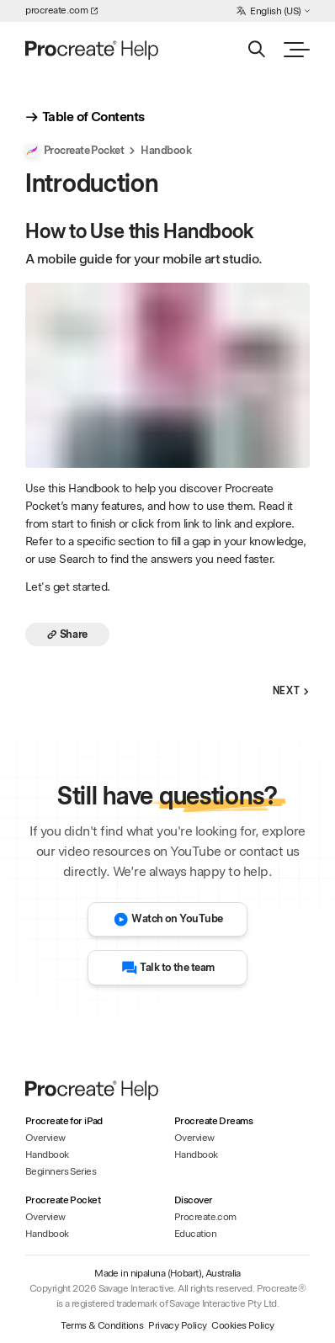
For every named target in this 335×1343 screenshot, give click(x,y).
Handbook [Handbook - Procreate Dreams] (196, 1154)
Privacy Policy (177, 1325)
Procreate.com (205, 1217)
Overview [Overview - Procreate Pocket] (45, 1217)
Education (195, 1233)
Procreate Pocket (74, 150)
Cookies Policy (242, 1325)
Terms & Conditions (102, 1325)
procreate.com (61, 10)
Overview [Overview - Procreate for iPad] (45, 1138)
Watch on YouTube (168, 919)
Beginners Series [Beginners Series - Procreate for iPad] (60, 1171)
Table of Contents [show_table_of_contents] (84, 117)
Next (291, 691)
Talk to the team (168, 967)
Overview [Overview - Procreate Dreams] (194, 1138)
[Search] (256, 49)
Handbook (166, 151)
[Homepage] (93, 50)
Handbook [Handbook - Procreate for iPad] (47, 1154)
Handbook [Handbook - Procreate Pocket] (47, 1233)
